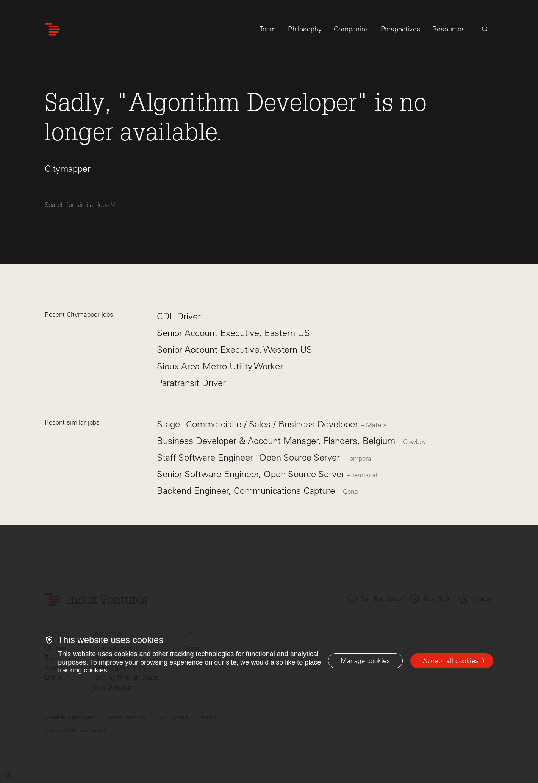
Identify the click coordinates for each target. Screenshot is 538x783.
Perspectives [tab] (400, 29)
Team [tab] (268, 29)
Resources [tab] (448, 29)
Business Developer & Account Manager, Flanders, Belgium (277, 440)
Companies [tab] (351, 29)
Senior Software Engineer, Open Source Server (252, 474)
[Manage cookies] (365, 660)
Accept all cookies (451, 661)
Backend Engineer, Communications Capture (247, 490)
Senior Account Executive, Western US (234, 349)
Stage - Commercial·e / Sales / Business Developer (259, 424)
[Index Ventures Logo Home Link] (52, 29)
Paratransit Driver (191, 382)
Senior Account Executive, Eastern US (233, 332)
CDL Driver (179, 316)
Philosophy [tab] (305, 29)
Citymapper (68, 168)
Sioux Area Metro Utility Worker (220, 366)
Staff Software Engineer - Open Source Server (250, 457)
